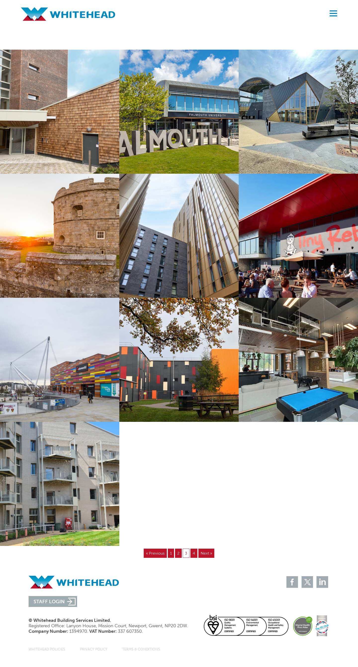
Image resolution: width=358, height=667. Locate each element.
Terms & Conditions (141, 649)
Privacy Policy (93, 649)
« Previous (155, 553)
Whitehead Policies (47, 649)
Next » (206, 553)
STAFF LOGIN (49, 601)
